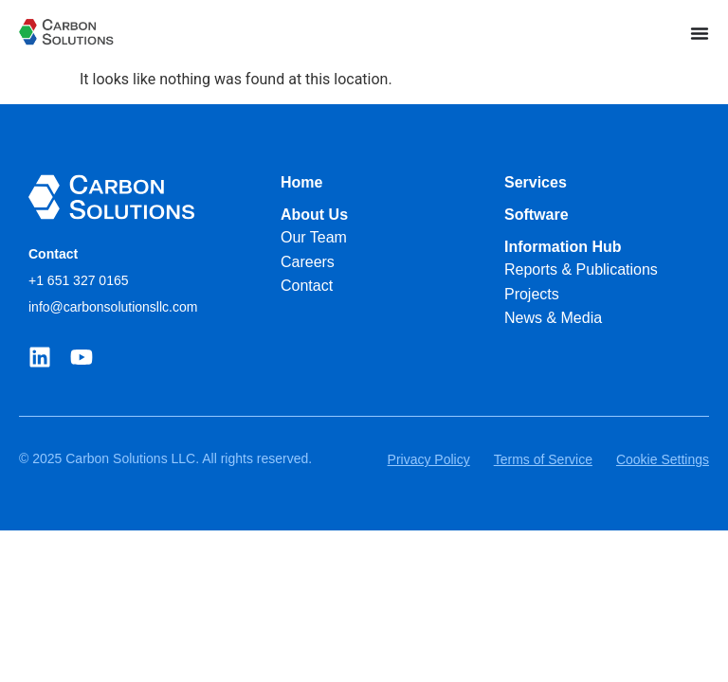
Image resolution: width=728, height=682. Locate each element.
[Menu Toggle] (699, 33)
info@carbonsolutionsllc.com (112, 306)
